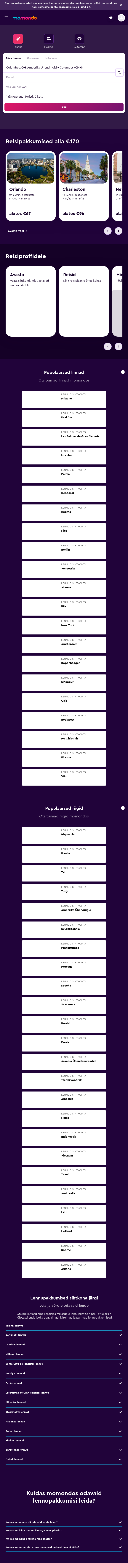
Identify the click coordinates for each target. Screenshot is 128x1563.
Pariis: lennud (14, 1383)
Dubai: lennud (14, 1460)
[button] (121, 5)
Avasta (17, 275)
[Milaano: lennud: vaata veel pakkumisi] (120, 1422)
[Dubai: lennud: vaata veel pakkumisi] (120, 1460)
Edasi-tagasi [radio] (13, 58)
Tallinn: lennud (14, 1326)
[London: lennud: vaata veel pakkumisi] (120, 1345)
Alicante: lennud (16, 1403)
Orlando (17, 189)
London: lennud (15, 1345)
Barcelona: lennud (17, 1450)
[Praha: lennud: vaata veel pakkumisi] (120, 1431)
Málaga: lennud (15, 1354)
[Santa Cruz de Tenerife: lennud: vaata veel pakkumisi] (120, 1364)
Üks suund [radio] (33, 58)
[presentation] (123, 372)
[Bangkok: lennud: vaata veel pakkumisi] (120, 1335)
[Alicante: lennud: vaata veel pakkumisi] (120, 1403)
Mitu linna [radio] (51, 58)
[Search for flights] (18, 39)
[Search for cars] (79, 39)
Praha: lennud (14, 1431)
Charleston (74, 189)
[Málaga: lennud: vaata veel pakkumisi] (120, 1354)
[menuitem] (18, 41)
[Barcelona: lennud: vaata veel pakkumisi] (120, 1450)
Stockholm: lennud (17, 1412)
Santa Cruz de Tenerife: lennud (24, 1364)
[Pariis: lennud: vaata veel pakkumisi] (120, 1383)
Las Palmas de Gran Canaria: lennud (27, 1393)
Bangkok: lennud (16, 1335)
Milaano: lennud (15, 1422)
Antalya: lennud (15, 1374)
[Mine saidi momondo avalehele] (25, 18)
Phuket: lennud (15, 1441)
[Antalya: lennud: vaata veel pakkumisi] (120, 1374)
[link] (17, 231)
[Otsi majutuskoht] (49, 39)
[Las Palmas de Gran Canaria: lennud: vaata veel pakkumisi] (120, 1393)
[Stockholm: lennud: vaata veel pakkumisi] (120, 1412)
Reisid (69, 276)
